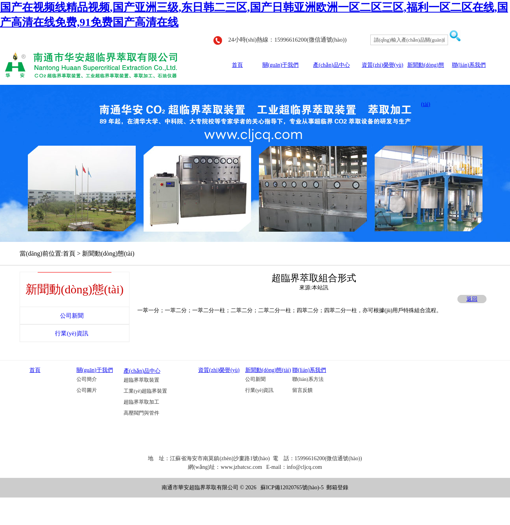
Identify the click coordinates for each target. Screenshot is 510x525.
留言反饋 (302, 390)
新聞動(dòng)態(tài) (268, 370)
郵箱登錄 (337, 487)
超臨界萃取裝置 (141, 380)
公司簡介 (86, 379)
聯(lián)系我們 (469, 65)
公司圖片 (86, 390)
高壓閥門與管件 (141, 413)
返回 (471, 299)
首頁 (237, 65)
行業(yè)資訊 (259, 390)
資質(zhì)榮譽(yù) (382, 65)
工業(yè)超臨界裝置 (145, 391)
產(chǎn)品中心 (331, 65)
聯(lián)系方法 (308, 379)
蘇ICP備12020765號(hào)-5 (292, 487)
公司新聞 (255, 379)
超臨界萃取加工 (141, 402)
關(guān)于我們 (280, 65)
